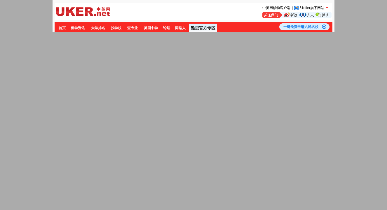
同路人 (180, 28)
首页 (62, 28)
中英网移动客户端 (276, 8)
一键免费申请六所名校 (300, 27)
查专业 (132, 28)
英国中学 (151, 28)
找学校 (116, 28)
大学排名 (98, 28)
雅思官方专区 (203, 28)
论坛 (166, 28)
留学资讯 (78, 28)
